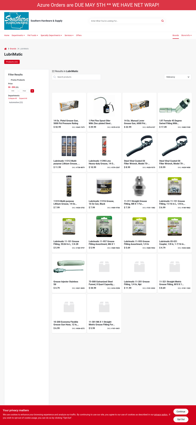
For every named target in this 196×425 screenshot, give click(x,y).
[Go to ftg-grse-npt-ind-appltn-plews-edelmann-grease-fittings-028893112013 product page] (139, 273)
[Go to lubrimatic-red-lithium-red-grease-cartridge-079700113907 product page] (104, 152)
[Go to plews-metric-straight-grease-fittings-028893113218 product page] (175, 273)
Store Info (185, 35)
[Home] (5, 48)
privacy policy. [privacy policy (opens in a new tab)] (161, 414)
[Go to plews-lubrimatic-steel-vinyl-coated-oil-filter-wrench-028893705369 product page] (175, 152)
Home (6, 35)
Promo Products (18, 80)
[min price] (13, 91)
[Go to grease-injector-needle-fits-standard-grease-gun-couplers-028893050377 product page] (69, 273)
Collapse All (12, 98)
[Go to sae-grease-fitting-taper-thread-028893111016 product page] (69, 233)
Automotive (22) (16, 102)
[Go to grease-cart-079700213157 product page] (69, 192)
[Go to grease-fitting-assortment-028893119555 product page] (139, 233)
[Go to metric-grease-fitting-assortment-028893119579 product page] (104, 233)
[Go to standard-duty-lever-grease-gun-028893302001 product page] (139, 112)
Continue (181, 411)
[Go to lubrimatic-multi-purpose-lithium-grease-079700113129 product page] (69, 152)
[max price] (24, 91)
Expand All (23, 98)
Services (68, 35)
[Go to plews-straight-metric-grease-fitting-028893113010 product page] (104, 313)
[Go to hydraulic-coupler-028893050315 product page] (175, 233)
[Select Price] (32, 91)
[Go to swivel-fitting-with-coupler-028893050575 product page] (175, 112)
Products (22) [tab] (12, 62)
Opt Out (181, 419)
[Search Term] (127, 21)
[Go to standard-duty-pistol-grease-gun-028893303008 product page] (69, 112)
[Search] (163, 20)
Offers (79, 35)
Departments (17, 35)
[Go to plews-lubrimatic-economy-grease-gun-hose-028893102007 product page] (69, 313)
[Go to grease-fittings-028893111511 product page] (175, 192)
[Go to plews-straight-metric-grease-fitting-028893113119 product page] (139, 192)
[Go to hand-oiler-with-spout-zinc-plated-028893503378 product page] (104, 112)
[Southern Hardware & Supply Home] (16, 21)
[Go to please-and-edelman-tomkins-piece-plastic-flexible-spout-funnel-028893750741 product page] (104, 273)
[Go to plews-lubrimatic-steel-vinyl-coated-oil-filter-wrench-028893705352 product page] (139, 152)
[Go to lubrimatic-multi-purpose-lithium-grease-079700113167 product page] (104, 192)
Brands (176, 35)
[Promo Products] (9, 80)
